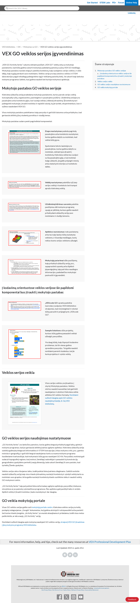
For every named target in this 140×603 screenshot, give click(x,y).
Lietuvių (131, 13)
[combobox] (41, 8)
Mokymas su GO (30, 47)
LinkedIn (75, 554)
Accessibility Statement (91, 590)
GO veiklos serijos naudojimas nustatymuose (113, 84)
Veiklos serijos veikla (104, 81)
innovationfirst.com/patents (101, 588)
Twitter (70, 554)
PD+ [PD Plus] (114, 3)
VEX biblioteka (8, 47)
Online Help (131, 3)
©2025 (64, 586)
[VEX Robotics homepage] (6, 2)
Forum (121, 3)
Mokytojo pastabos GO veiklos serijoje (111, 71)
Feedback (132, 599)
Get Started (92, 3)
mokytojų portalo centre (42, 507)
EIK (19, 47)
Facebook (64, 554)
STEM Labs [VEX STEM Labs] (105, 3)
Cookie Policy (66, 590)
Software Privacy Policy (77, 590)
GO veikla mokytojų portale (107, 87)
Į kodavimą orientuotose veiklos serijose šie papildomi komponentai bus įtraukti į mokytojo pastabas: (114, 76)
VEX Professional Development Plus (110, 541)
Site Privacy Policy (46, 590)
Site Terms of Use (57, 590)
